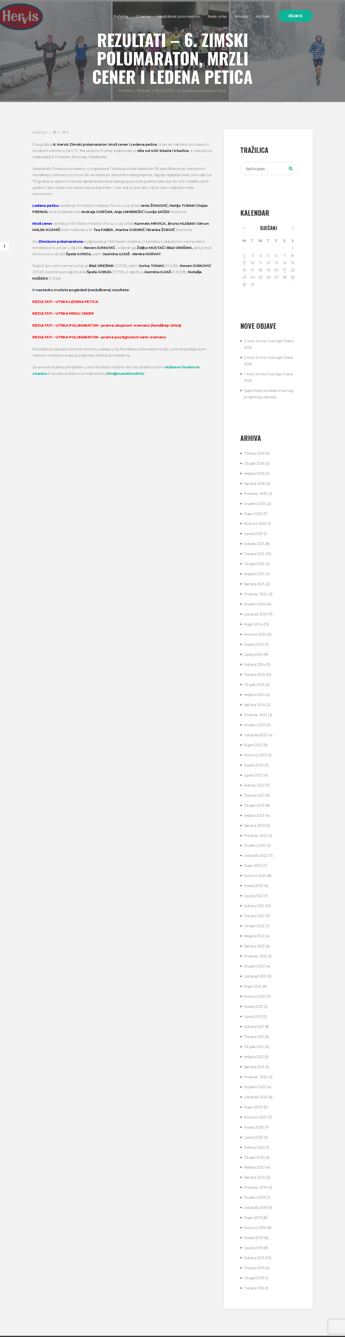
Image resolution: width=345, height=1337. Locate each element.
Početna (125, 90)
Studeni (255, 501)
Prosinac (256, 491)
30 (244, 284)
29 (292, 277)
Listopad (256, 610)
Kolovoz (255, 521)
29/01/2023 (39, 132)
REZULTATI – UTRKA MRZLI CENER (63, 313)
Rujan (253, 511)
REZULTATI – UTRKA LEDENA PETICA (65, 301)
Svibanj (254, 540)
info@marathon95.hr (125, 372)
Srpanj (254, 639)
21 (284, 270)
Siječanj (268, 228)
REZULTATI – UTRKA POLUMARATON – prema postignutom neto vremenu (99, 336)
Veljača (254, 471)
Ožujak (254, 461)
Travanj (254, 452)
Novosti (143, 90)
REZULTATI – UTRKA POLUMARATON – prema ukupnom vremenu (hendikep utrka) (107, 325)
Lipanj (253, 531)
